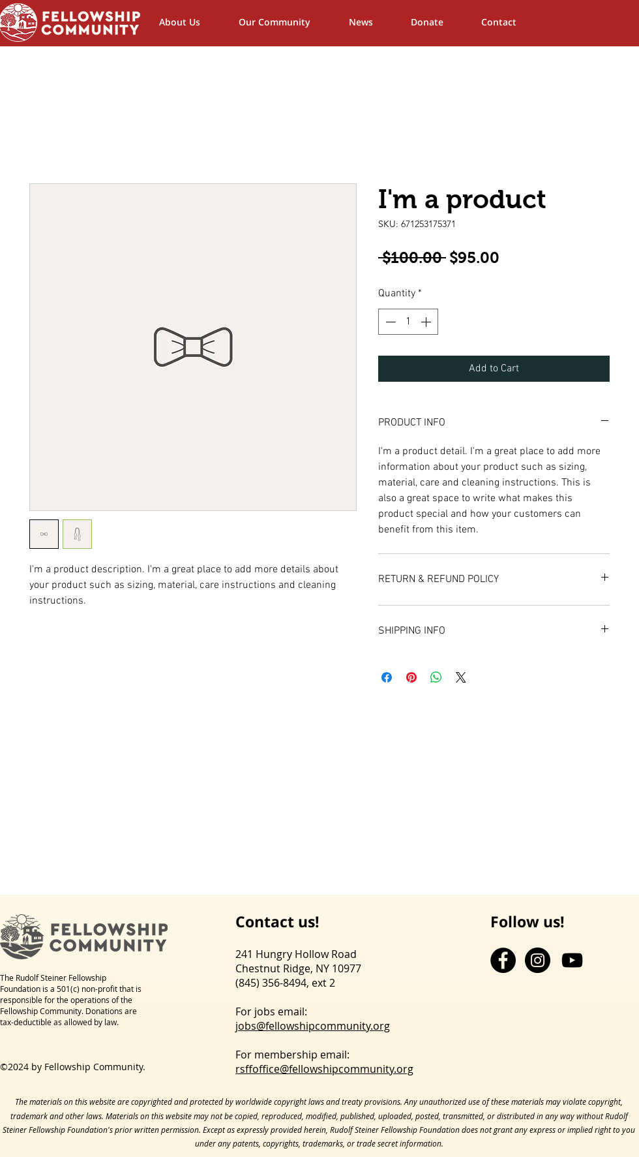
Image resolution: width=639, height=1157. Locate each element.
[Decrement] (389, 321)
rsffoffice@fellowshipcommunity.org (324, 1069)
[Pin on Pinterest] (411, 677)
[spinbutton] (408, 321)
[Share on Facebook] (386, 677)
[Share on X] (461, 677)
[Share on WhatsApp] (436, 677)
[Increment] (427, 321)
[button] (287, 22)
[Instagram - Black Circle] (537, 960)
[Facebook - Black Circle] (503, 960)
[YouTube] (572, 960)
